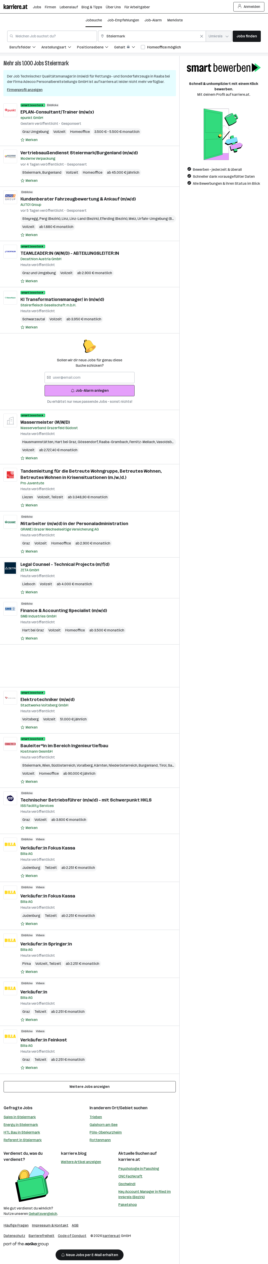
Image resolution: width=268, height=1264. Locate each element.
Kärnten (101, 765)
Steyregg (30, 218)
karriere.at (129, 1159)
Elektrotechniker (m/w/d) (47, 699)
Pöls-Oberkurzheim (106, 1132)
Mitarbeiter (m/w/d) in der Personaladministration (74, 523)
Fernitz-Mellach (142, 442)
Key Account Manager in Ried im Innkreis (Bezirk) (144, 1194)
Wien (46, 765)
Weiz (133, 218)
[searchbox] (90, 377)
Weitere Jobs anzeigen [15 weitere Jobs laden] (90, 1086)
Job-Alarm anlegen (90, 390)
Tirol (163, 765)
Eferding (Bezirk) (114, 218)
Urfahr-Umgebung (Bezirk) (159, 218)
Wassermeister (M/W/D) (45, 422)
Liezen (27, 497)
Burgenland (51, 172)
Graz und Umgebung (39, 273)
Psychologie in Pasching (138, 1168)
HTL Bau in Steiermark (22, 1132)
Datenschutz (14, 1236)
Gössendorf (88, 442)
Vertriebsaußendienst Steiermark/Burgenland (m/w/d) (79, 152)
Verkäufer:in (33, 992)
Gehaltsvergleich (43, 1214)
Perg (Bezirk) (50, 218)
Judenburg (31, 867)
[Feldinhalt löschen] (202, 36)
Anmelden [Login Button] (249, 6)
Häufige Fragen (16, 1225)
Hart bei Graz (66, 442)
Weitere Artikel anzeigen (81, 1162)
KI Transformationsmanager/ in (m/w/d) (62, 299)
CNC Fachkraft (130, 1176)
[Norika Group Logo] (26, 1245)
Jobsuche (94, 20)
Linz (66, 218)
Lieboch (28, 584)
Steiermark (57, 63)
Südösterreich (64, 765)
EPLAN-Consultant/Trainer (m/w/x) (57, 112)
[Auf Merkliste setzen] (29, 140)
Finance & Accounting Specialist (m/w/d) (63, 610)
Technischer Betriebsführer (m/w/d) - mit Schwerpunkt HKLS (86, 800)
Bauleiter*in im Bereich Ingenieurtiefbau (64, 745)
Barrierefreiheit (41, 1236)
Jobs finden (246, 36)
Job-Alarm (153, 20)
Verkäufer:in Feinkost (43, 1040)
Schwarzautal (33, 319)
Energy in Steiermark (21, 1125)
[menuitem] (25, 48)
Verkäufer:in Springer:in (46, 944)
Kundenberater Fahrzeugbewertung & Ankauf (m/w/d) (78, 199)
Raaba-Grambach (114, 442)
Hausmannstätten (38, 442)
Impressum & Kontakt (50, 1225)
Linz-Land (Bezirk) (85, 218)
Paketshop (127, 1205)
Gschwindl (126, 1184)
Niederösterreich (124, 765)
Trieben (96, 1117)
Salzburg (176, 765)
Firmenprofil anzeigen (25, 90)
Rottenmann (100, 1140)
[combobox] (52, 36)
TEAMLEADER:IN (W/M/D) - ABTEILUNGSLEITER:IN (69, 253)
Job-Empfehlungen (123, 20)
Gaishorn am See (103, 1125)
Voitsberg (30, 719)
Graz (26, 543)
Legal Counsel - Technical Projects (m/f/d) (64, 564)
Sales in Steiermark (20, 1117)
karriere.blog (74, 1153)
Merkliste (175, 20)
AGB (75, 1225)
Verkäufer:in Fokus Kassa (47, 848)
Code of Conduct (72, 1236)
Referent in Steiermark (23, 1140)
